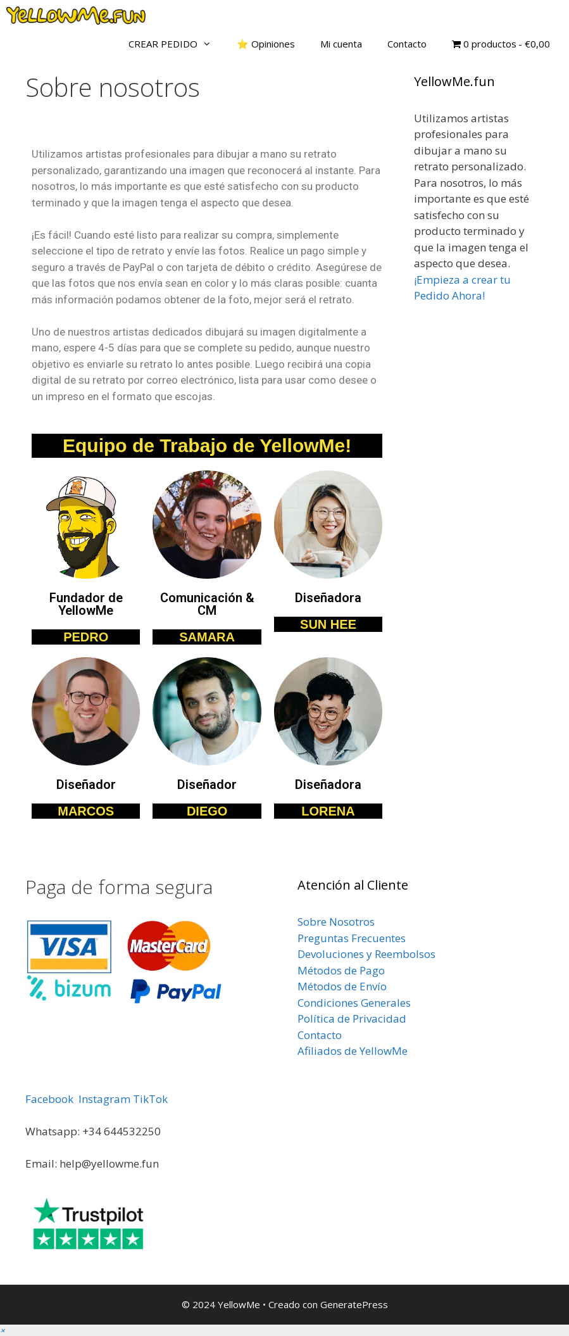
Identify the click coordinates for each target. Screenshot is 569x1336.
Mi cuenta (341, 43)
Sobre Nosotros (336, 921)
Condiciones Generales (354, 1002)
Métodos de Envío (342, 986)
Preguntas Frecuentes (351, 938)
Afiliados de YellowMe (352, 1050)
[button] (2, 1330)
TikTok (150, 1099)
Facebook (49, 1099)
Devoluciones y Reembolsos (366, 954)
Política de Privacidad (351, 1018)
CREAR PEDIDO (176, 44)
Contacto (407, 43)
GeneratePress (354, 1304)
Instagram (104, 1099)
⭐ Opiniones (266, 43)
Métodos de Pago (341, 970)
